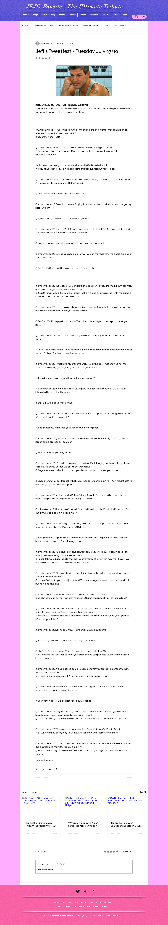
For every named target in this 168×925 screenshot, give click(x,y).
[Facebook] (85, 891)
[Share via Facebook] (36, 769)
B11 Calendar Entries (44, 25)
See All (143, 792)
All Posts (25, 25)
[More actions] (131, 43)
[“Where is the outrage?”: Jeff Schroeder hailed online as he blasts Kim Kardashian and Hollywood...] (84, 807)
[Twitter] (77, 891)
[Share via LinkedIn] (49, 769)
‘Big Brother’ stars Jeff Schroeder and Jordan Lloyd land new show (125, 824)
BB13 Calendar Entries (68, 25)
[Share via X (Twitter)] (43, 769)
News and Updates (91, 25)
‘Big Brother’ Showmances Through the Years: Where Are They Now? (41, 824)
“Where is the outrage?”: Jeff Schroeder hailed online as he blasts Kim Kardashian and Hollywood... (83, 824)
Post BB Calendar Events (115, 25)
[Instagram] (92, 891)
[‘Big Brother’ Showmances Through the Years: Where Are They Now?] (41, 807)
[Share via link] (56, 769)
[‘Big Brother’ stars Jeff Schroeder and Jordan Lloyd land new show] (127, 807)
